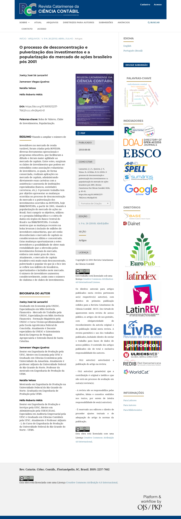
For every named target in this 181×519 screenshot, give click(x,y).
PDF (82, 133)
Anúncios (124, 22)
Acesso (41, 29)
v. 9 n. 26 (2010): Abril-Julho (57, 38)
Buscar (154, 22)
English (127, 45)
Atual (38, 22)
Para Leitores (130, 400)
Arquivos (52, 22)
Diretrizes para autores (78, 22)
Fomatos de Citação (91, 203)
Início (22, 38)
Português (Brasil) (133, 50)
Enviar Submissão (137, 65)
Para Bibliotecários (132, 409)
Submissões (106, 22)
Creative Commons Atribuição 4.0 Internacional (91, 482)
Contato (27, 29)
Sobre (23, 22)
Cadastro (145, 4)
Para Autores (129, 405)
